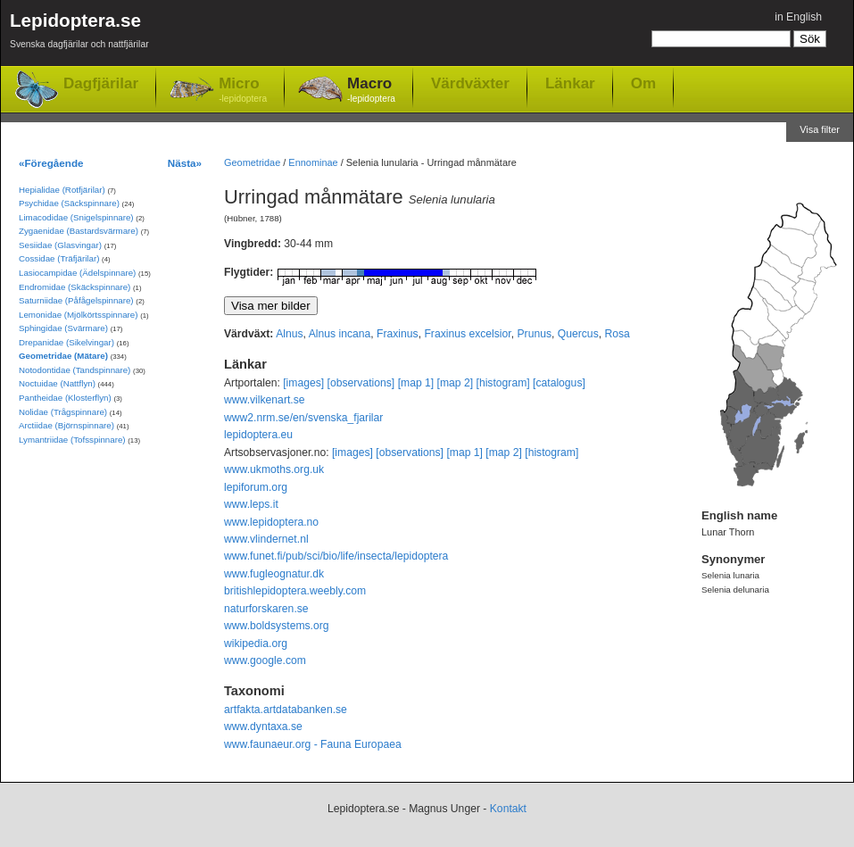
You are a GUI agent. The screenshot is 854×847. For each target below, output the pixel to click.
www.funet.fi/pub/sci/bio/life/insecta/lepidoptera (336, 556)
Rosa (616, 334)
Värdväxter (470, 83)
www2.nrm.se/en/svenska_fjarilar (303, 417)
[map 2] (455, 383)
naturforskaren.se (266, 608)
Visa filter (820, 129)
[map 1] (416, 383)
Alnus (289, 334)
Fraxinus (398, 334)
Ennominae (312, 162)
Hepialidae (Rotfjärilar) (62, 190)
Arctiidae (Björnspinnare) (66, 425)
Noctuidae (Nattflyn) (57, 383)
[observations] (361, 383)
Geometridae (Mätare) (63, 356)
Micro (243, 90)
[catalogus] (559, 383)
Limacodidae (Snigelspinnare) (76, 217)
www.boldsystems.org (276, 625)
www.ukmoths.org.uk (274, 469)
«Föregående (51, 163)
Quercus (578, 334)
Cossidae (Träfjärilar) (59, 258)
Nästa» (185, 163)
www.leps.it (251, 504)
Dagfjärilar (100, 83)
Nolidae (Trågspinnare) (63, 412)
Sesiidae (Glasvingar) (60, 245)
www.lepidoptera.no (271, 522)
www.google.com (265, 660)
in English (798, 17)
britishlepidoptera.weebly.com (295, 591)
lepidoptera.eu (258, 434)
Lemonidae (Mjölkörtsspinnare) (78, 315)
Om (643, 83)
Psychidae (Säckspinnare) (69, 203)
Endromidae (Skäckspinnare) (74, 287)
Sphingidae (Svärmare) (63, 328)
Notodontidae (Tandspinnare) (74, 370)
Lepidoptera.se (79, 33)
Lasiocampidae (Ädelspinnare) (77, 273)
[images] (303, 383)
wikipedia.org (255, 643)
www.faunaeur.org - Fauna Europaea (313, 744)
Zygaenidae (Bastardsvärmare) (78, 231)
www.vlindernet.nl (266, 539)
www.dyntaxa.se (263, 726)
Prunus (534, 334)
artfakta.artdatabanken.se (285, 709)
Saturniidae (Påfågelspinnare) (76, 300)
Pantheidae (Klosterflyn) (65, 398)
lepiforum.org (255, 487)
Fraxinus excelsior (467, 334)
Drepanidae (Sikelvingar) (66, 342)
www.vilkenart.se (264, 400)
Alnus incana (340, 334)
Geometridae (252, 162)
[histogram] (503, 383)
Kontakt (508, 808)
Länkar (570, 83)
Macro (371, 90)
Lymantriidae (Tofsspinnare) (72, 439)
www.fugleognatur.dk (274, 574)
